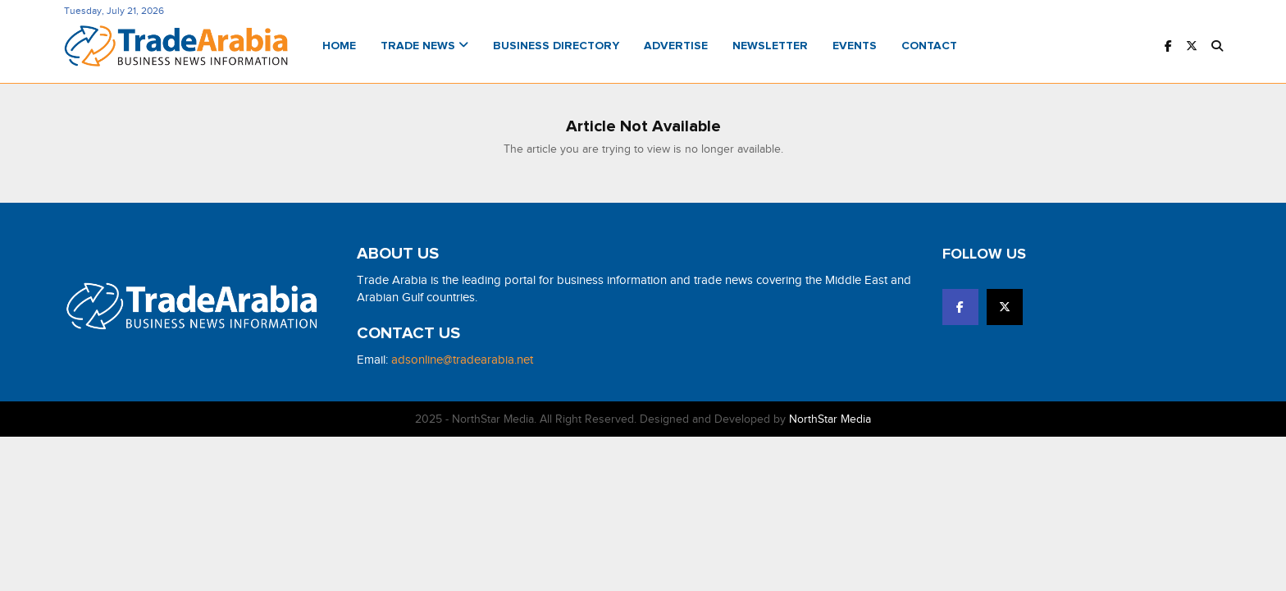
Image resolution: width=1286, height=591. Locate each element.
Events (854, 46)
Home (339, 46)
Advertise (676, 46)
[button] (1217, 46)
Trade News (424, 46)
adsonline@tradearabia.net (462, 359)
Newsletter (770, 46)
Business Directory (556, 46)
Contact (929, 46)
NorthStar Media (830, 419)
